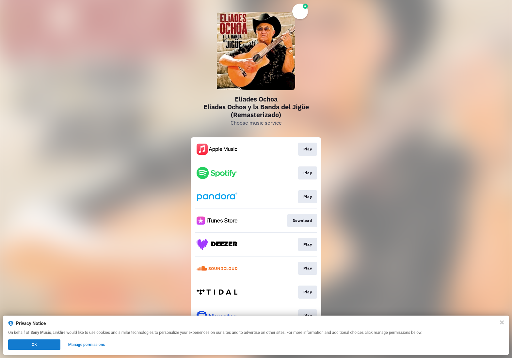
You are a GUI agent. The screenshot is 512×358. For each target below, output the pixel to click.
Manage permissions (86, 344)
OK (34, 344)
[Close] (502, 322)
